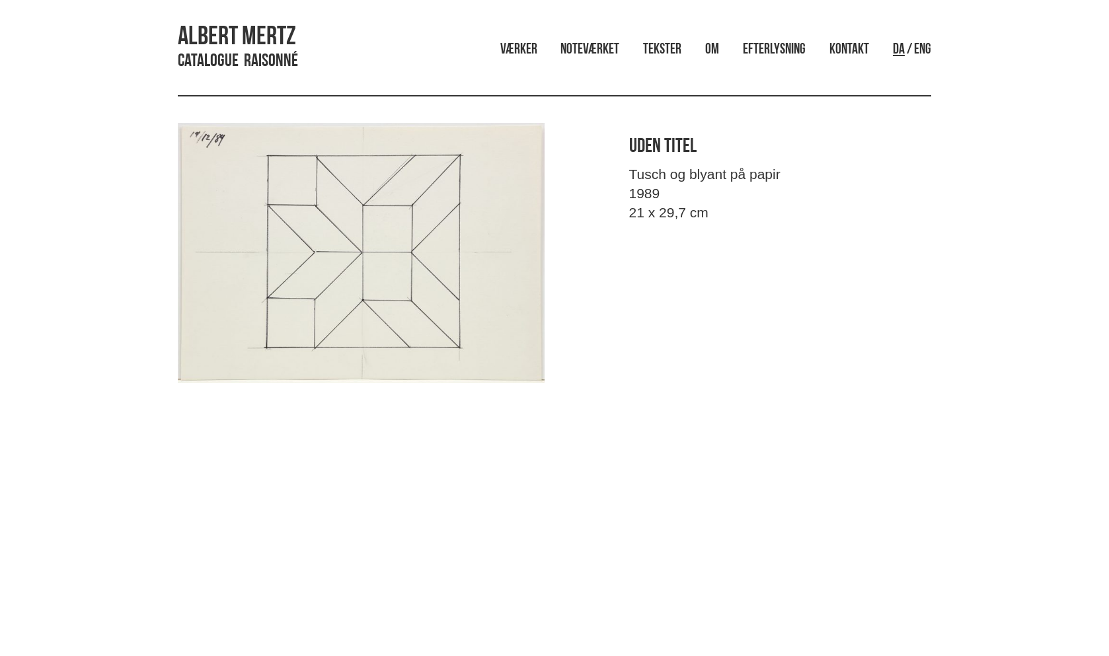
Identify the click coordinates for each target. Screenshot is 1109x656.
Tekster (662, 49)
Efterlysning (774, 49)
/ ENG (912, 49)
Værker (518, 49)
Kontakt (849, 49)
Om (712, 49)
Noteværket (589, 49)
